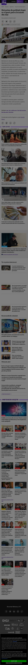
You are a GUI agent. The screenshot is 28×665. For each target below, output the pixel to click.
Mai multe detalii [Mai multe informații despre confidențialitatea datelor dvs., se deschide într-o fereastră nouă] (15, 641)
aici (11, 646)
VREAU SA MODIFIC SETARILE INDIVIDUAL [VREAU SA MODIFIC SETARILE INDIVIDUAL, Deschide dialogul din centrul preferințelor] (14, 662)
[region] (14, 649)
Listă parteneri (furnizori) (4, 658)
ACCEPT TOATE (14, 661)
